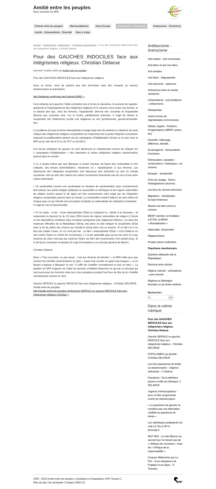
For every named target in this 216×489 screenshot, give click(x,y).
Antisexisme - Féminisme (167, 26)
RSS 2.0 (80, 482)
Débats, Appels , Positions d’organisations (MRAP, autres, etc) (165, 130)
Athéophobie (155, 110)
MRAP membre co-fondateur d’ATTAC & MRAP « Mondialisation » (163, 220)
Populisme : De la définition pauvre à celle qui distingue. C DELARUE (164, 381)
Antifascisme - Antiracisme (131, 26)
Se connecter (55, 482)
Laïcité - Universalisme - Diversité (53, 32)
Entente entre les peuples (49, 26)
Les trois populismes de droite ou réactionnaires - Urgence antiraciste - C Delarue (164, 368)
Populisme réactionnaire (84, 45)
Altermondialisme (79, 26)
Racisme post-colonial (160, 264)
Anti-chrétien (155, 71)
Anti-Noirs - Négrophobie (161, 77)
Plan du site (39, 482)
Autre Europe (103, 26)
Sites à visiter (82, 32)
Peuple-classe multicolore (162, 242)
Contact (69, 482)
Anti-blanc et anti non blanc (163, 65)
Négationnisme (156, 236)
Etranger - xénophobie (160, 173)
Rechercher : (155, 292)
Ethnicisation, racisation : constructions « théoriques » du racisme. (165, 164)
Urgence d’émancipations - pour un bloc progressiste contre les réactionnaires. (162, 395)
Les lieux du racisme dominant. (165, 189)
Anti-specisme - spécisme (162, 84)
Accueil (36, 45)
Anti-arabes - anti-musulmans (164, 59)
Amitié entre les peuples (62, 7)
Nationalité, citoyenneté (161, 229)
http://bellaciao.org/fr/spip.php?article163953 (57, 96)
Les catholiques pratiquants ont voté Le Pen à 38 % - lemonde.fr (165, 426)
